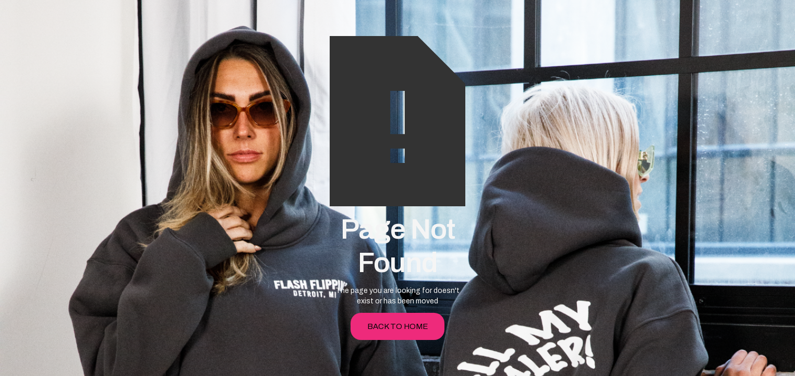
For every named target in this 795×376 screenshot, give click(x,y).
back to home (397, 326)
